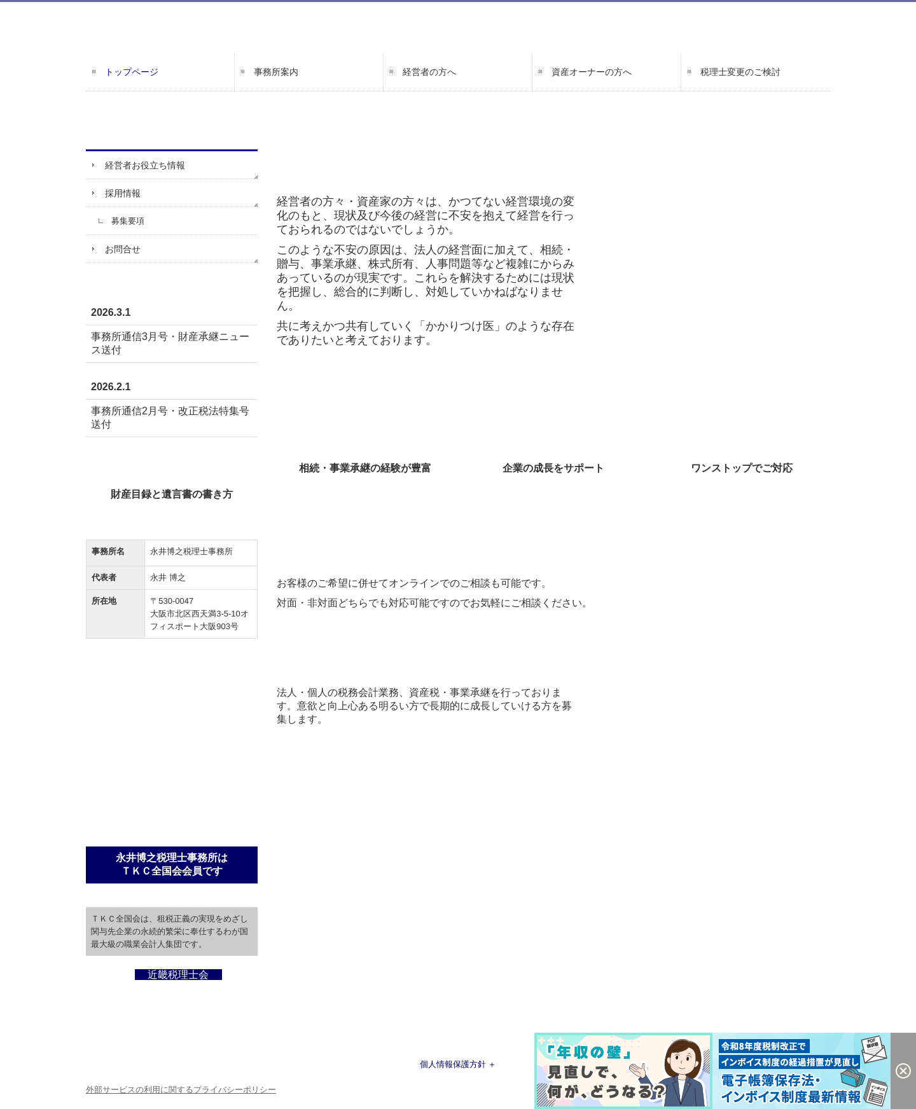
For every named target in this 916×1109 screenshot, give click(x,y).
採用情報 (123, 193)
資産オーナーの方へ (592, 72)
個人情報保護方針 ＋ (458, 1064)
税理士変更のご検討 (740, 72)
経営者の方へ (429, 72)
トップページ (131, 72)
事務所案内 (276, 72)
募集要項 (127, 221)
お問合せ (123, 249)
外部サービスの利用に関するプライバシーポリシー (181, 1089)
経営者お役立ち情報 (145, 165)
